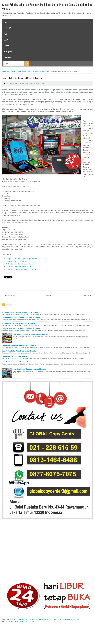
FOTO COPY (7, 28)
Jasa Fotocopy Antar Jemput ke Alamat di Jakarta (21, 318)
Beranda (49, 295)
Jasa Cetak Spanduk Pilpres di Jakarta (20, 266)
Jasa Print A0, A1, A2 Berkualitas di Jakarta (18, 323)
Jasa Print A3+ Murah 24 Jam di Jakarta (17, 362)
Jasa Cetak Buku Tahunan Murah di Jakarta (29, 369)
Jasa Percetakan (30, 83)
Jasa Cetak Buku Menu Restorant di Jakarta (19, 351)
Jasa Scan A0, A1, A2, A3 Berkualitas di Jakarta (20, 312)
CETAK (6, 40)
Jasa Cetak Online (16, 621)
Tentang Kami (8, 51)
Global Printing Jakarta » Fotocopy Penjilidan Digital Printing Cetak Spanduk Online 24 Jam (46, 619)
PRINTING (7, 45)
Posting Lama (86, 295)
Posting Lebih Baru (10, 295)
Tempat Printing (40, 83)
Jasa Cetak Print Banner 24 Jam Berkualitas (22, 269)
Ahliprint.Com (29, 621)
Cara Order (7, 57)
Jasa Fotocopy (9, 83)
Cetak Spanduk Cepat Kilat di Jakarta (19, 264)
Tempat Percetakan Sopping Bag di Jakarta (21, 259)
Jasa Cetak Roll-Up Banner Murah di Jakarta (19, 345)
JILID (5, 34)
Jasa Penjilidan (19, 83)
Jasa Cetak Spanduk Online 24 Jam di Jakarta (30, 334)
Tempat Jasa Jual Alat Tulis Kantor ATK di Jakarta (21, 329)
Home (6, 22)
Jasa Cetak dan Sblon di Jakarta (17, 261)
